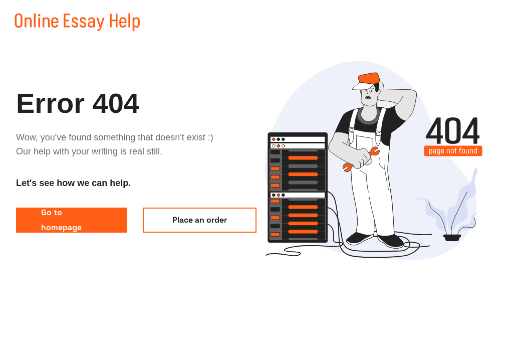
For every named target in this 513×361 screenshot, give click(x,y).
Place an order (199, 220)
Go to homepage (61, 220)
